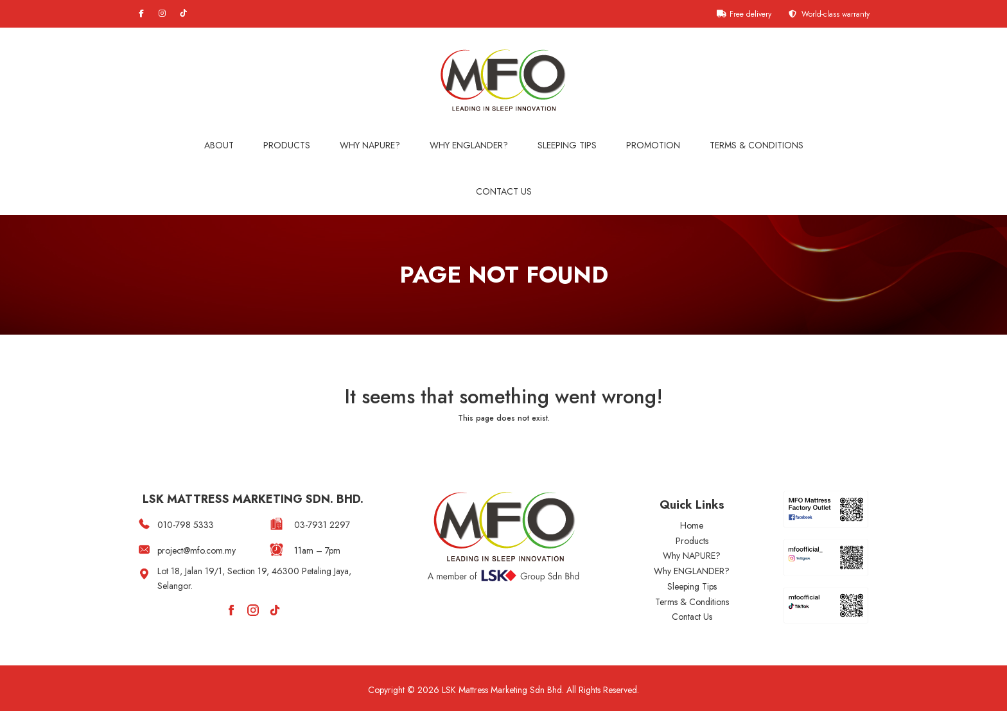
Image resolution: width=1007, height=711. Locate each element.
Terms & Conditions (756, 145)
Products (286, 145)
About (219, 145)
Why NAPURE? (370, 145)
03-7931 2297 (322, 524)
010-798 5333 (185, 524)
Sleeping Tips (567, 145)
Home (691, 525)
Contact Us (504, 191)
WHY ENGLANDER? (469, 145)
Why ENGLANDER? (692, 571)
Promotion (653, 145)
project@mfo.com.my (196, 550)
